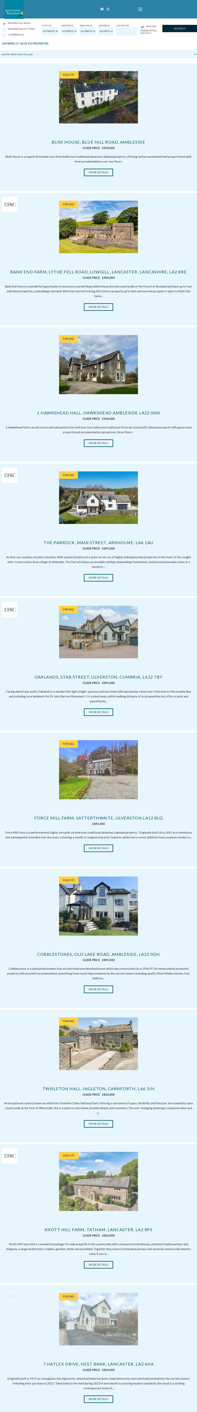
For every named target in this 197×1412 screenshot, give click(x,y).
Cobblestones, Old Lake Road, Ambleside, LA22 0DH (98, 807)
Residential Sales (16, 24)
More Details (98, 172)
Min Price (67, 25)
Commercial (13, 35)
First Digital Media (49, 1408)
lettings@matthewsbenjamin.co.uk (25, 1397)
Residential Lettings (18, 29)
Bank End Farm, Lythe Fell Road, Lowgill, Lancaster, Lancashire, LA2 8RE (98, 271)
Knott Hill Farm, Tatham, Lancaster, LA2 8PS (98, 1010)
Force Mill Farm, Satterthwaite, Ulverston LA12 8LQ (98, 711)
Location (122, 25)
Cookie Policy (183, 1409)
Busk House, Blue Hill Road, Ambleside (98, 142)
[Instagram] (108, 9)
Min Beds (104, 25)
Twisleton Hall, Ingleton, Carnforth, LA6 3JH (99, 909)
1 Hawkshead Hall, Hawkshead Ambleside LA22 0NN (98, 412)
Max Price (86, 25)
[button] (140, 9)
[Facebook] (102, 9)
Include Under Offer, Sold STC (148, 29)
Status (46, 25)
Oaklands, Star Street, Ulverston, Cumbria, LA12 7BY (98, 610)
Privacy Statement (165, 1409)
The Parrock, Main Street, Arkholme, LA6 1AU (98, 509)
